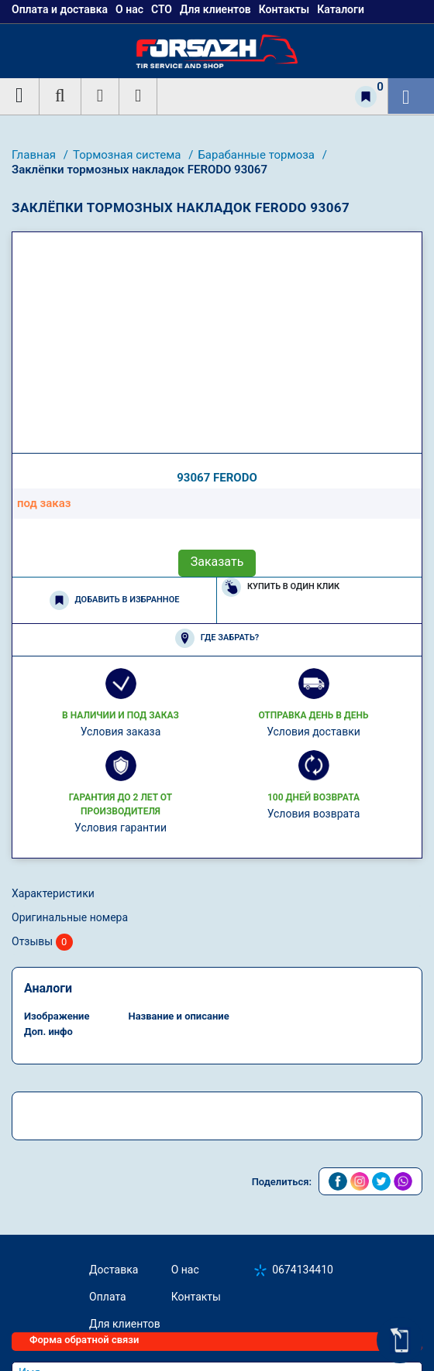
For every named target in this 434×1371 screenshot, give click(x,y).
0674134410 (302, 1269)
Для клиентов (124, 1324)
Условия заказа (121, 731)
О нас (185, 1269)
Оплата (107, 1296)
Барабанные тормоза (257, 155)
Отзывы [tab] (42, 942)
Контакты (196, 1296)
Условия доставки (313, 731)
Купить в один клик (280, 587)
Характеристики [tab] (53, 893)
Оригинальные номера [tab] (70, 917)
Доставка (113, 1269)
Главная (35, 155)
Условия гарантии (120, 827)
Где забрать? (217, 638)
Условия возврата (313, 813)
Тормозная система (128, 155)
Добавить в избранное (115, 600)
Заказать (217, 561)
